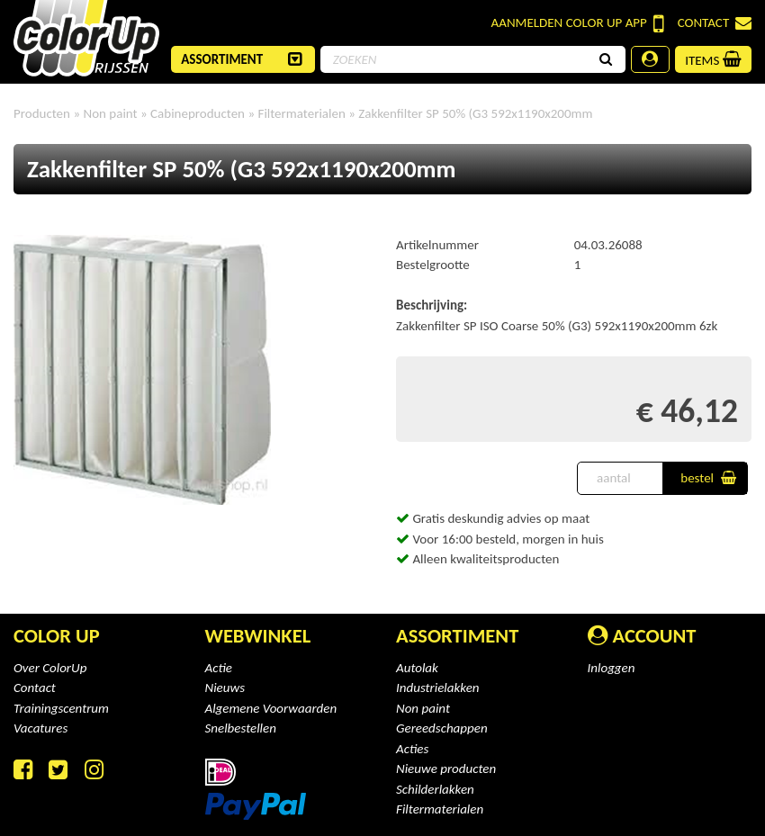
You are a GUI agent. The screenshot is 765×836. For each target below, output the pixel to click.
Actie (218, 668)
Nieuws (225, 687)
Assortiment (457, 636)
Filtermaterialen (439, 809)
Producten (42, 113)
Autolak (417, 668)
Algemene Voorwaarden (271, 708)
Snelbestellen (240, 728)
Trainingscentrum (61, 708)
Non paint (423, 708)
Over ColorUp (50, 668)
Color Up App (577, 24)
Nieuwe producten (446, 768)
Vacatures (41, 728)
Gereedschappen (442, 728)
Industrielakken (438, 687)
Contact (715, 22)
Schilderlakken (435, 789)
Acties (412, 749)
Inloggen (611, 668)
